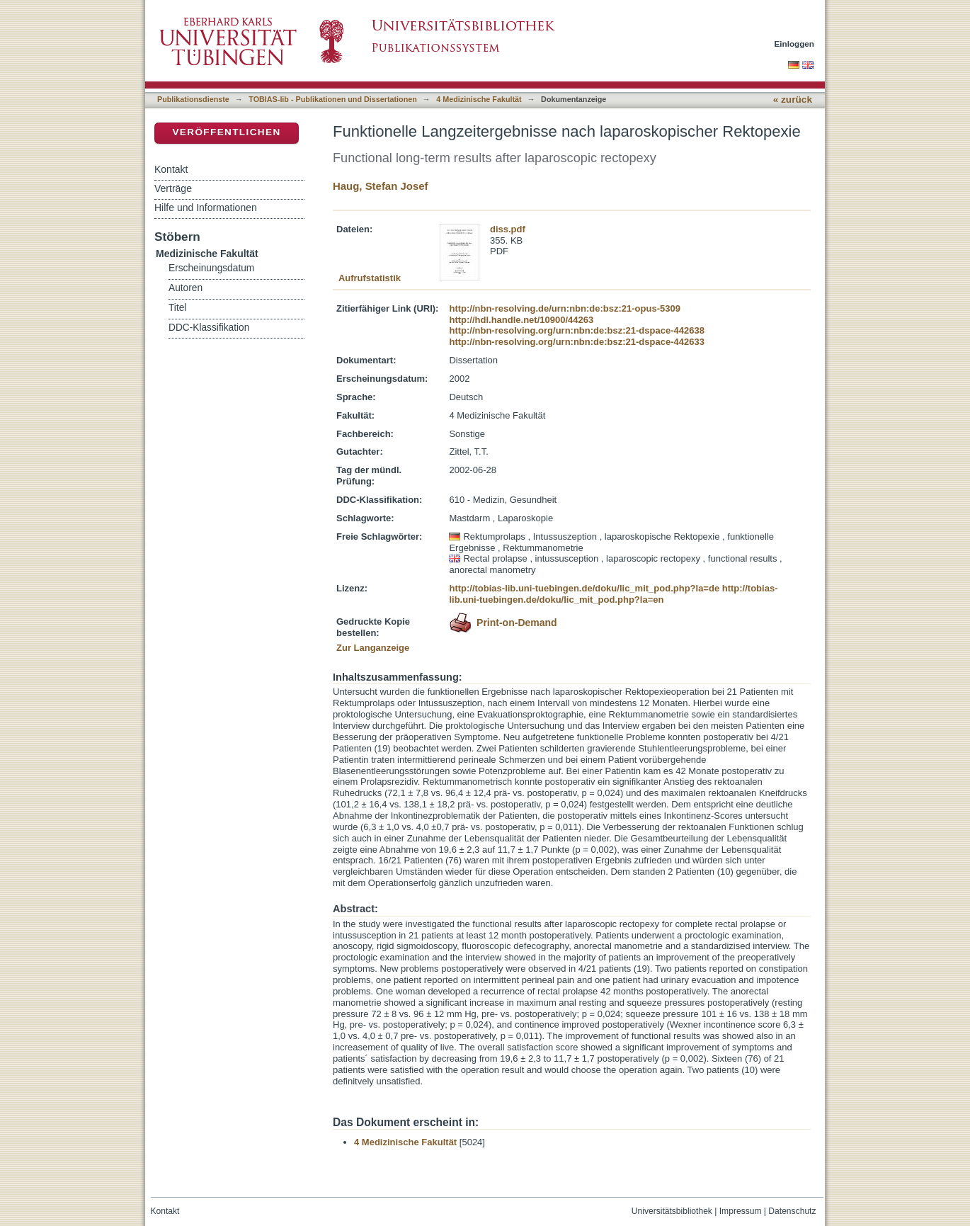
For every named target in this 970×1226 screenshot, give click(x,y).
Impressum (740, 1211)
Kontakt (171, 169)
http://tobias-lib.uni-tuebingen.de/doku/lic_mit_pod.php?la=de (584, 588)
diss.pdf (507, 229)
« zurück (792, 99)
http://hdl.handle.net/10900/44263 (521, 319)
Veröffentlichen (226, 132)
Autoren (185, 288)
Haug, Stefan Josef (380, 186)
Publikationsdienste (193, 99)
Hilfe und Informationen (205, 207)
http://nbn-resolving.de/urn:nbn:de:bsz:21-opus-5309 (564, 308)
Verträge (173, 188)
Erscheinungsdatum (211, 268)
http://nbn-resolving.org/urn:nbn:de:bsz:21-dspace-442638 (576, 330)
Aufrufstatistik (369, 278)
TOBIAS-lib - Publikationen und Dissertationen (333, 99)
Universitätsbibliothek (672, 1211)
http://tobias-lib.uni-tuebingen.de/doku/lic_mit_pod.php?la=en (613, 594)
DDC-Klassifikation (209, 327)
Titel (177, 307)
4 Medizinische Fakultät (478, 99)
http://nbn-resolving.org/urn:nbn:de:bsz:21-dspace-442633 (576, 341)
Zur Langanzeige (372, 647)
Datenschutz (792, 1211)
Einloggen (795, 43)
